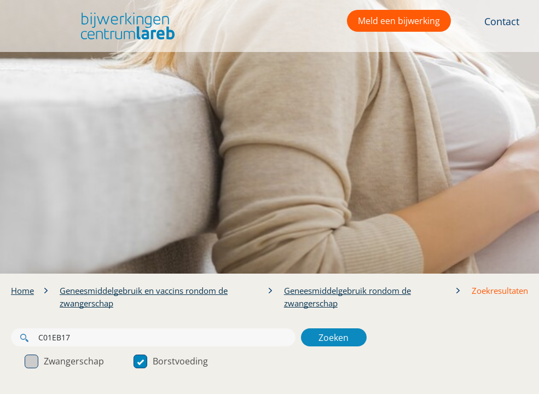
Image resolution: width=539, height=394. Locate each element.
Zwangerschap (64, 361)
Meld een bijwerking (399, 21)
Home (22, 290)
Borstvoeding (171, 361)
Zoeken (333, 338)
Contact (501, 21)
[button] (125, 26)
